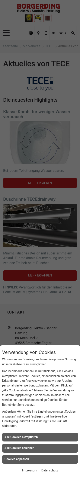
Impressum (29, 470)
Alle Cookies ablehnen (19, 448)
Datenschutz (49, 470)
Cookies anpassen (16, 459)
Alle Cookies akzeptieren (21, 437)
